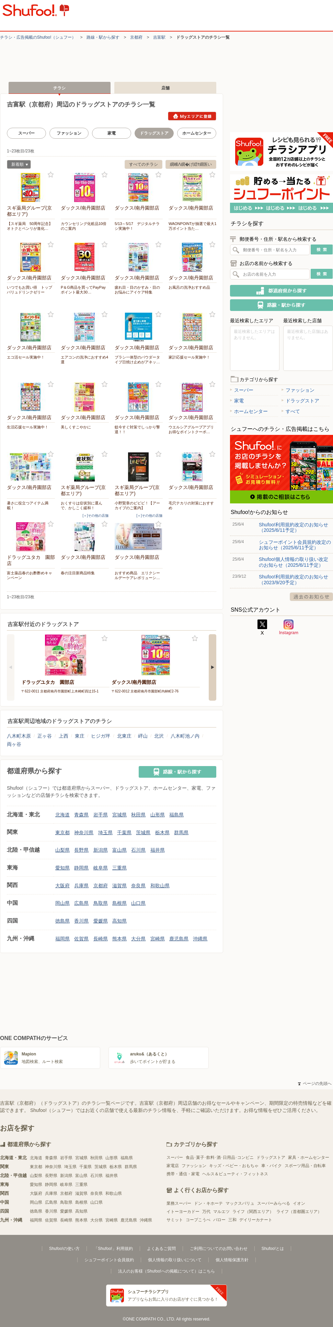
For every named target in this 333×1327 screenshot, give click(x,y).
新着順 (17, 165)
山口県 (138, 903)
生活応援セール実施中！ (27, 427)
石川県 (138, 850)
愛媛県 (100, 921)
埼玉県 (105, 832)
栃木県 (162, 832)
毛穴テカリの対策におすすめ (191, 505)
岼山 (143, 736)
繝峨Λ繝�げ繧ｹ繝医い (191, 164)
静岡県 (81, 868)
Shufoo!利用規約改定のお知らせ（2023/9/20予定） (293, 579)
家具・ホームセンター (308, 1157)
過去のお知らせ (311, 596)
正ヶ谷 (44, 736)
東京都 (62, 832)
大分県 (138, 938)
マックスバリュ (240, 1203)
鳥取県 (100, 903)
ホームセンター (196, 133)
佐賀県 (81, 938)
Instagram (288, 627)
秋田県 (138, 814)
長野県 (81, 850)
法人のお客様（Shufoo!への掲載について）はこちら (166, 1271)
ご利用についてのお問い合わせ (219, 1248)
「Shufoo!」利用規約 (113, 1248)
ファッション (69, 133)
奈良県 (138, 885)
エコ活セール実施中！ (26, 357)
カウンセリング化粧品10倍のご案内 (83, 226)
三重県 (119, 868)
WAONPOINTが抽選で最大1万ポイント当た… (193, 226)
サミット (174, 1219)
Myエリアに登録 (192, 116)
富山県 (119, 850)
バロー (219, 1219)
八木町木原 (19, 736)
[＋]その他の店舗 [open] (95, 515)
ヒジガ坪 (100, 736)
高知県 (119, 921)
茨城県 (143, 832)
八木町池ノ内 (185, 736)
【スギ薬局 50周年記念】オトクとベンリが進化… (30, 226)
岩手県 (100, 814)
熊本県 (119, 938)
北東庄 (124, 736)
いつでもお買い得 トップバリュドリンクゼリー (29, 289)
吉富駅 (159, 37)
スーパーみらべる (273, 1203)
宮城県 (119, 814)
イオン (299, 1203)
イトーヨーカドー (182, 1211)
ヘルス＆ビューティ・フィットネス (235, 1174)
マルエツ (221, 1211)
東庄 (79, 736)
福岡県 (62, 938)
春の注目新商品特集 (78, 573)
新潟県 (100, 850)
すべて (291, 411)
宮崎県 (157, 938)
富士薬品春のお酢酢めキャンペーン (29, 575)
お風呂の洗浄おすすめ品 (189, 287)
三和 (232, 1219)
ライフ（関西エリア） (253, 1211)
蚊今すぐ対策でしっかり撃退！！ (137, 429)
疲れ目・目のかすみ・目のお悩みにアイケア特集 (137, 289)
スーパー (26, 133)
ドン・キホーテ (208, 1203)
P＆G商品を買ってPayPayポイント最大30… (83, 289)
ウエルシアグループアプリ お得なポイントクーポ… (193, 429)
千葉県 (124, 832)
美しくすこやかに (76, 427)
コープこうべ (198, 1219)
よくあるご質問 (161, 1248)
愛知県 (62, 868)
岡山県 (62, 903)
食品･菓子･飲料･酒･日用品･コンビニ (220, 1157)
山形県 (157, 814)
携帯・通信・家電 (182, 1174)
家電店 (172, 1165)
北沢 (159, 736)
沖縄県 (200, 938)
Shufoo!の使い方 (64, 1248)
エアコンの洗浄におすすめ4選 (84, 359)
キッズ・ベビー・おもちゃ (234, 1165)
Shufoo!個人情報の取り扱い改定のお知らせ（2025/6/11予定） (293, 561)
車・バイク (271, 1165)
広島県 (81, 903)
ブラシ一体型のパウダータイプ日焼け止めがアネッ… (137, 359)
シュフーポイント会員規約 (109, 1259)
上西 (63, 736)
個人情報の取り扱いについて (175, 1259)
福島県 (176, 814)
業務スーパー (178, 1203)
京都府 (136, 37)
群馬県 (181, 832)
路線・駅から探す (103, 37)
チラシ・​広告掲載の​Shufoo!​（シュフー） (38, 37)
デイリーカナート (255, 1219)
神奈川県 (83, 832)
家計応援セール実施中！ (189, 357)
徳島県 (62, 921)
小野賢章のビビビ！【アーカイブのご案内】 (137, 505)
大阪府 (62, 885)
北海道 (62, 814)
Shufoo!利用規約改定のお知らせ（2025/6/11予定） (293, 527)
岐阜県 (100, 868)
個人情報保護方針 (232, 1259)
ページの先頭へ (315, 1083)
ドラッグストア (300, 400)
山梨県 (62, 850)
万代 (206, 1211)
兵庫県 (81, 885)
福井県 (157, 850)
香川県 (81, 921)
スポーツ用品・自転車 (305, 1165)
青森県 (81, 814)
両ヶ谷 (14, 744)
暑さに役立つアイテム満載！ (27, 505)
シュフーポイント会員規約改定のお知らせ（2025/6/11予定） (295, 544)
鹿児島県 (178, 938)
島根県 (119, 903)
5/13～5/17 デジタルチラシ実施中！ (137, 226)
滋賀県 (119, 885)
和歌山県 (160, 885)
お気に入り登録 (50, 175)
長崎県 (100, 938)
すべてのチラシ (143, 164)
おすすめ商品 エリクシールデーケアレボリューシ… (137, 575)
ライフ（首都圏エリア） (299, 1211)
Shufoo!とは (273, 1248)
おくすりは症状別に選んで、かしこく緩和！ (81, 505)
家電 (111, 133)
